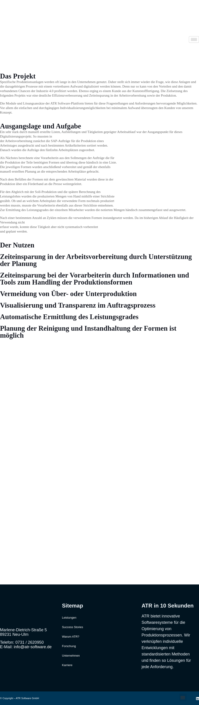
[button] (183, 697)
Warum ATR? (70, 636)
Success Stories (72, 627)
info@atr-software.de (33, 647)
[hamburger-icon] (194, 39)
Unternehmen (71, 655)
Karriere (67, 665)
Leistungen (69, 617)
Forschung (69, 646)
